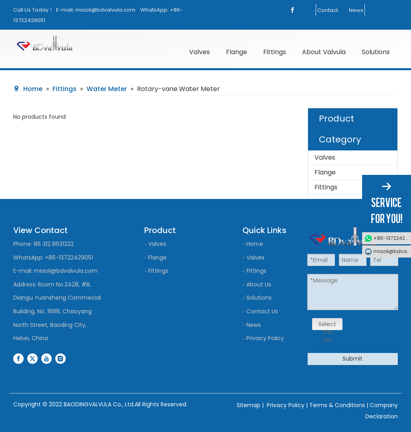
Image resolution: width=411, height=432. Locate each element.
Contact (327, 10)
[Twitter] (32, 358)
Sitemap (248, 405)
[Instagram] (60, 358)
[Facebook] (292, 10)
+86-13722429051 (69, 258)
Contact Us (262, 311)
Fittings (325, 187)
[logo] (58, 43)
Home (254, 244)
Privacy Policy (265, 338)
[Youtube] (46, 358)
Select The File (327, 325)
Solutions (259, 298)
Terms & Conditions (337, 405)
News (356, 10)
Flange (325, 172)
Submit (352, 359)
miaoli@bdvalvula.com (105, 10)
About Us (258, 284)
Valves (324, 157)
